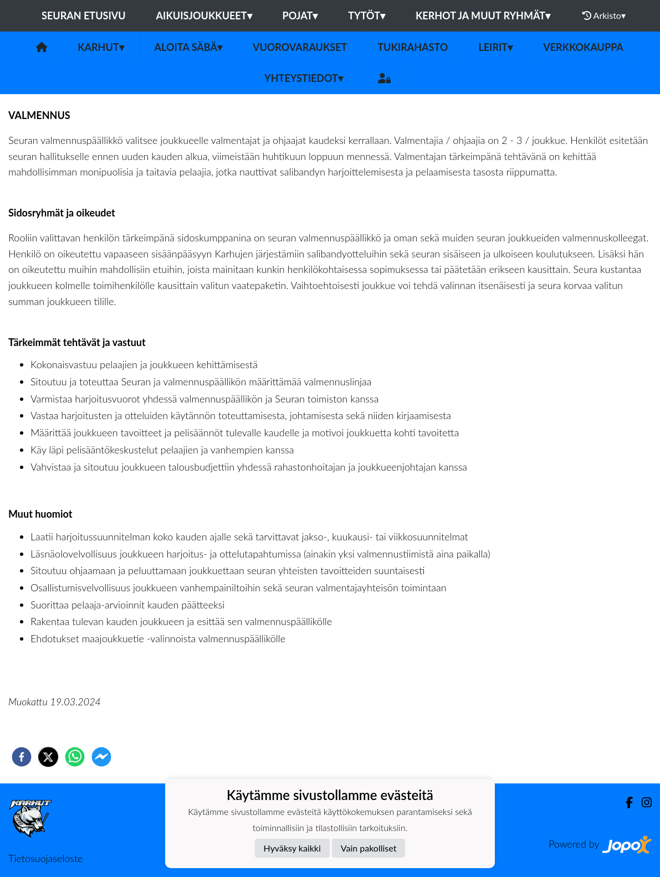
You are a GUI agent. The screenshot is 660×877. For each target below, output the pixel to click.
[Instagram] (642, 802)
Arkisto (604, 15)
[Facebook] (625, 802)
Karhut (101, 47)
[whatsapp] (75, 757)
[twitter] (48, 757)
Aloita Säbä (188, 47)
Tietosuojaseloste (45, 858)
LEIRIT (495, 47)
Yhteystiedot (303, 78)
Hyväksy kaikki (292, 848)
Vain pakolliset (369, 848)
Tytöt (366, 15)
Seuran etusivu (84, 15)
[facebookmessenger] (101, 757)
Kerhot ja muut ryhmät (483, 15)
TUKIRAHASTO (412, 47)
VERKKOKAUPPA (583, 47)
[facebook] (22, 757)
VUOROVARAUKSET (300, 47)
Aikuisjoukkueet (204, 15)
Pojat (300, 15)
